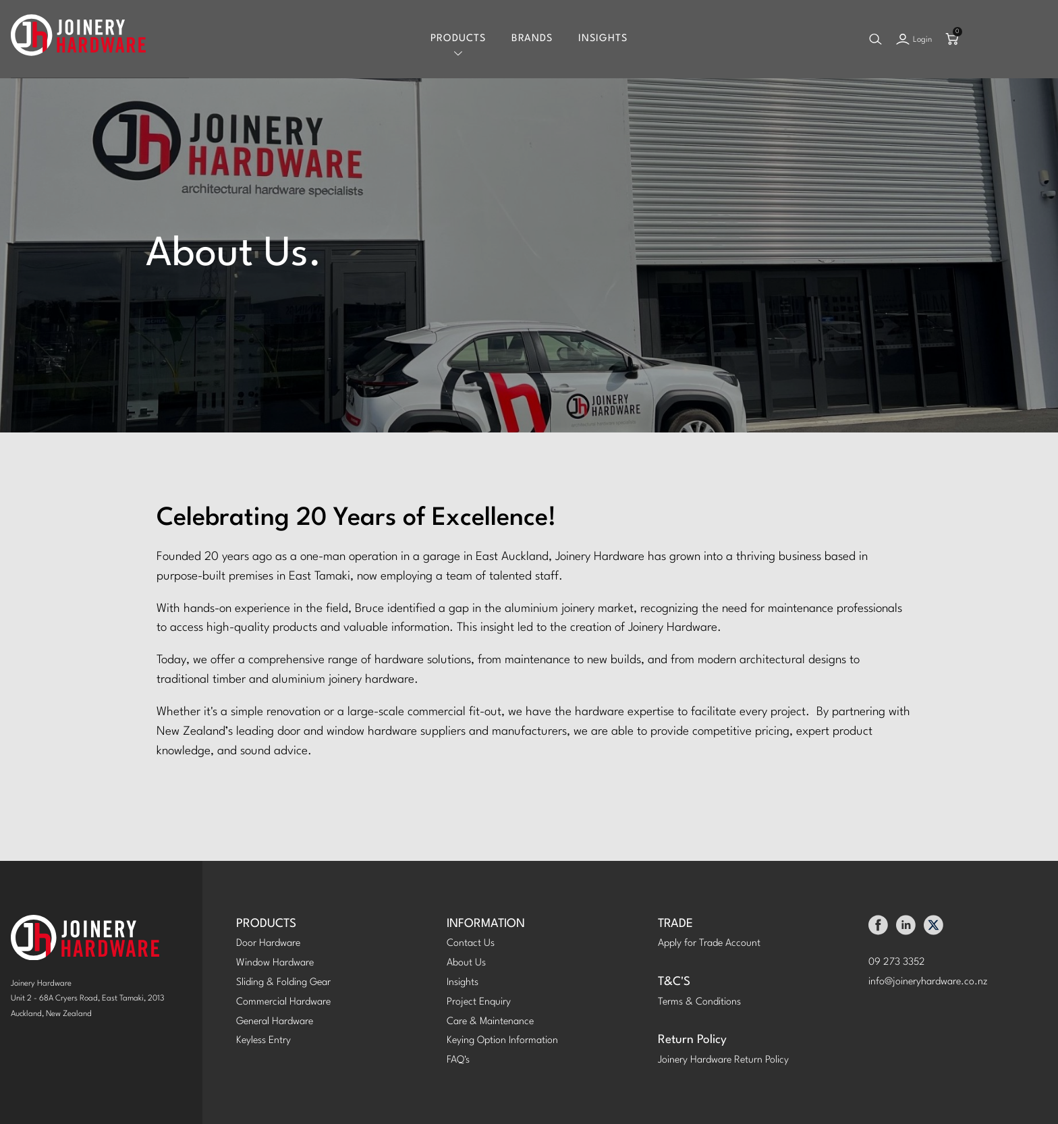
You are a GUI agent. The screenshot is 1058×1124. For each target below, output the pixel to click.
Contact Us (471, 943)
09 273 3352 (896, 962)
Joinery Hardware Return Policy (723, 1060)
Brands (532, 39)
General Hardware (274, 1022)
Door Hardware (268, 943)
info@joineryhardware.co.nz (928, 982)
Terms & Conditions (699, 1002)
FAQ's (458, 1060)
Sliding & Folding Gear (283, 983)
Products (458, 39)
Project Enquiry (479, 1002)
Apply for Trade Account (709, 943)
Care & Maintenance (490, 1022)
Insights (603, 39)
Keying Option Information (502, 1041)
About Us (466, 963)
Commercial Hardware (283, 1002)
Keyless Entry (263, 1041)
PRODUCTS (266, 924)
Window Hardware (275, 963)
